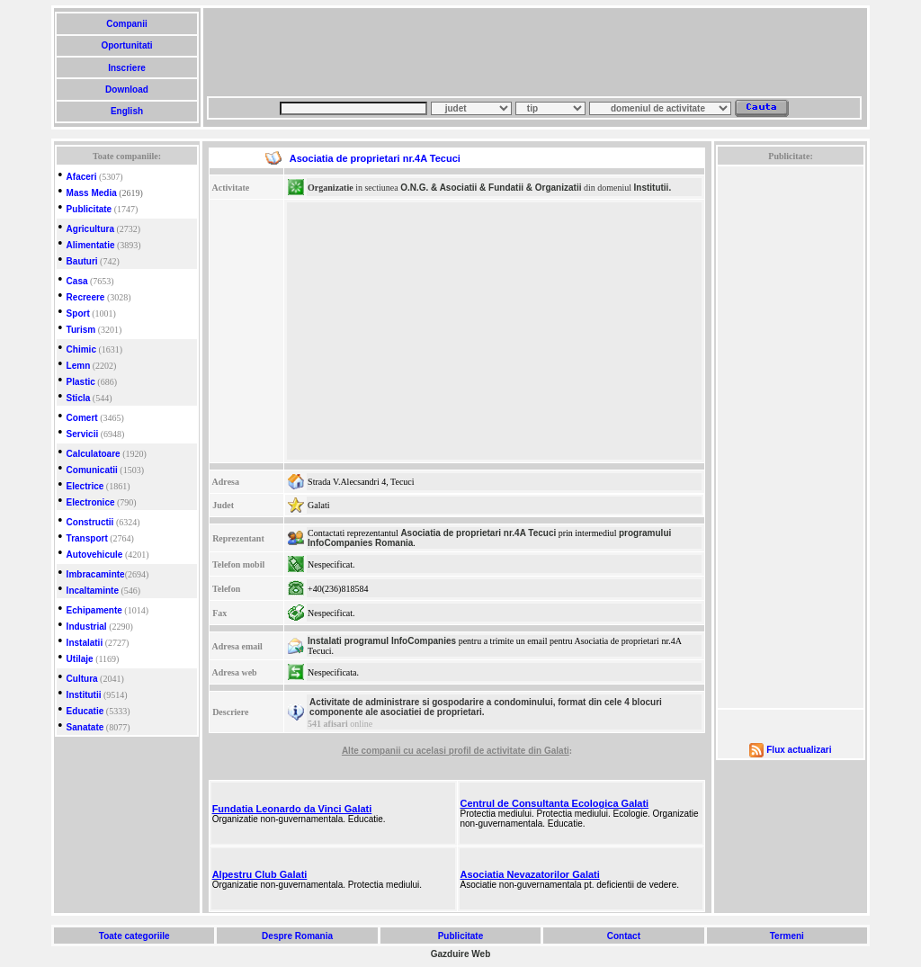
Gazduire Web (461, 954)
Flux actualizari (798, 750)
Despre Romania (297, 936)
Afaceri (82, 177)
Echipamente (94, 610)
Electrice (85, 486)
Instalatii (85, 643)
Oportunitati (127, 45)
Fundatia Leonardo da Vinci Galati (292, 808)
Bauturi (82, 261)
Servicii (83, 434)
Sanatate (85, 727)
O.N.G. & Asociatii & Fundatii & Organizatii (490, 188)
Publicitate (89, 209)
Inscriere (126, 68)
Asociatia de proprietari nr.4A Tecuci (478, 533)
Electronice (91, 502)
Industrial (87, 626)
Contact (623, 936)
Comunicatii (92, 470)
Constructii (90, 522)
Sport (78, 313)
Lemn (79, 366)
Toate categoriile (134, 936)
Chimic (81, 349)
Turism (81, 330)
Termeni (787, 936)
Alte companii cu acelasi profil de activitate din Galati (455, 751)
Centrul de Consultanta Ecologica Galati (554, 803)
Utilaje (80, 659)
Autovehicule (95, 555)
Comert (82, 418)
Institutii (84, 695)
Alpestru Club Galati (260, 874)
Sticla (79, 398)
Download (126, 89)
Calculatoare (94, 454)
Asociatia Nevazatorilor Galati (530, 874)
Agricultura (90, 229)
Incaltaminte (93, 590)
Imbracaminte (96, 574)
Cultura (82, 679)
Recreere (86, 297)
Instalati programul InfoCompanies (382, 641)
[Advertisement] (534, 52)
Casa (77, 281)
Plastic (81, 382)
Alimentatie (91, 245)
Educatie (85, 711)
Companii (126, 24)
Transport (87, 538)
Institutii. (653, 188)
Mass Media (92, 193)
